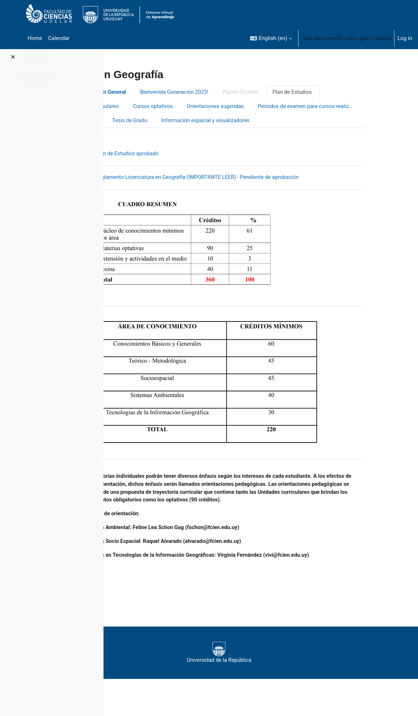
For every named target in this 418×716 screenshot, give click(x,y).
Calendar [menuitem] (58, 38)
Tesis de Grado (281, 121)
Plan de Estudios (338, 92)
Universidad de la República (255, 670)
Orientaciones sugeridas (259, 107)
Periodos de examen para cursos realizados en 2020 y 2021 (169, 121)
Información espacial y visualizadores (163, 135)
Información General (143, 92)
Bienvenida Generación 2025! (217, 92)
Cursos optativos (195, 107)
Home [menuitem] (35, 38)
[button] (270, 38)
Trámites (238, 121)
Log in (404, 38)
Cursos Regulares (139, 107)
